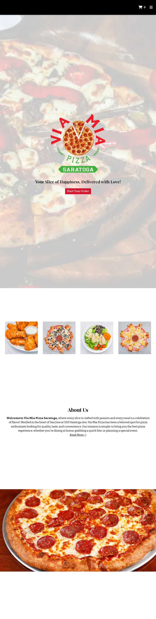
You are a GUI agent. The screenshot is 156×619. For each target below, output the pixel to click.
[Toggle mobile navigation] (151, 7)
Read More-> (78, 435)
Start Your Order (78, 191)
